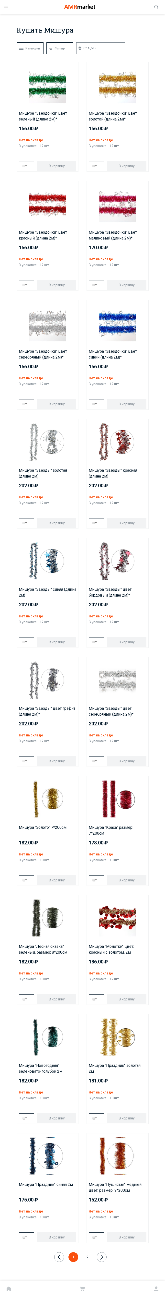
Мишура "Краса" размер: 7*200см (111, 830)
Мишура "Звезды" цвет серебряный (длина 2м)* (111, 711)
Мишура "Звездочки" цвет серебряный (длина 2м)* (43, 354)
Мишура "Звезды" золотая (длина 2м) (43, 473)
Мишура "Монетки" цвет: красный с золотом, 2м (111, 949)
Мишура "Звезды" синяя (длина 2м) (47, 592)
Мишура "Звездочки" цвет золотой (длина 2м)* (113, 116)
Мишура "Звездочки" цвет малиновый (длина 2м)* (113, 235)
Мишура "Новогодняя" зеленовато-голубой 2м (40, 1068)
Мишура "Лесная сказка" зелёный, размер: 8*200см (43, 949)
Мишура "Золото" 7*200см (42, 827)
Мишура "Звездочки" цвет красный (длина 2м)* (43, 235)
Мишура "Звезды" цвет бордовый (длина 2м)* (110, 592)
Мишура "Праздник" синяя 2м (46, 1184)
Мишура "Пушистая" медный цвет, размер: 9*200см (115, 1187)
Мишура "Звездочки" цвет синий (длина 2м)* (113, 354)
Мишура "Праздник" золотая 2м (115, 1068)
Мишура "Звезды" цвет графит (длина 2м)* (47, 711)
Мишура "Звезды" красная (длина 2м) (113, 473)
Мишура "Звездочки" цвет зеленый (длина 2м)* (43, 116)
